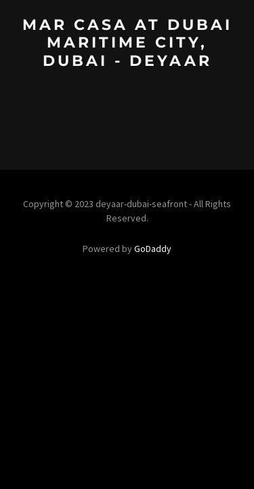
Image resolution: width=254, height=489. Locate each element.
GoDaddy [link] (152, 248)
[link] (127, 62)
